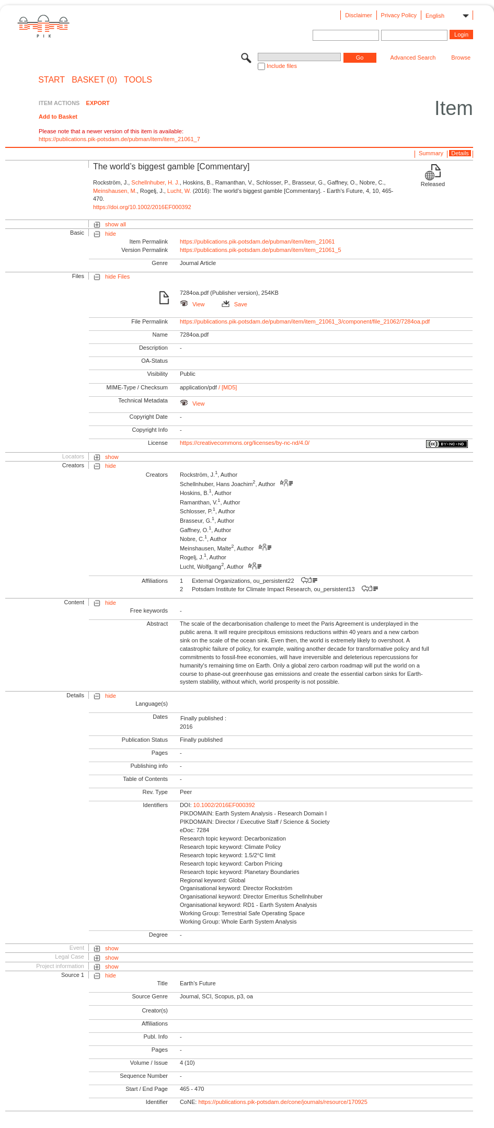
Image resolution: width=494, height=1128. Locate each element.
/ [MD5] (227, 387)
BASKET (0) (94, 80)
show (112, 457)
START (51, 80)
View (192, 304)
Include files (282, 66)
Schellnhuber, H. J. (155, 182)
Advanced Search (413, 57)
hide (110, 234)
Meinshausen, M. (115, 191)
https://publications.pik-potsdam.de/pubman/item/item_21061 (257, 241)
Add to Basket (58, 116)
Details (460, 153)
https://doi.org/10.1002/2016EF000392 (142, 207)
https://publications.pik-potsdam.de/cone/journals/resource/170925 (282, 1102)
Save (234, 304)
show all (115, 224)
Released (433, 184)
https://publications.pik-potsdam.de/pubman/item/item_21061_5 (260, 250)
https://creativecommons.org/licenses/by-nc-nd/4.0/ (244, 443)
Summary (431, 153)
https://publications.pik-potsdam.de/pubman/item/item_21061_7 (119, 139)
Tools (138, 80)
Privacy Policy (399, 15)
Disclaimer (358, 15)
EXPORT (98, 103)
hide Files (117, 276)
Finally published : (203, 718)
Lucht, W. (179, 191)
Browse (460, 57)
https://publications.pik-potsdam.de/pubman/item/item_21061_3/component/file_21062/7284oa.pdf (305, 321)
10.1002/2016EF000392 (224, 805)
